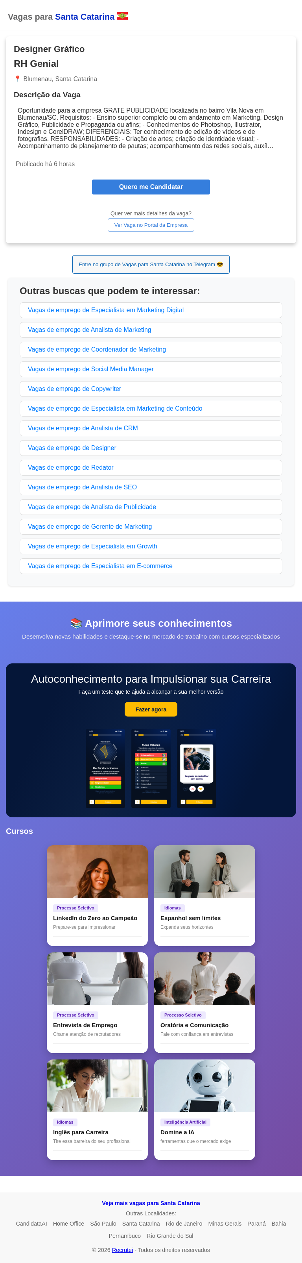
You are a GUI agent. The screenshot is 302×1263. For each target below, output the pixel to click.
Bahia (279, 1223)
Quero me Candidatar (151, 186)
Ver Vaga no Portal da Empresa (151, 225)
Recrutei (122, 1250)
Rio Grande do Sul (170, 1236)
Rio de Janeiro (184, 1223)
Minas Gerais (225, 1223)
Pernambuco (125, 1236)
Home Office (69, 1223)
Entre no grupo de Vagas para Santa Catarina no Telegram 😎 (151, 264)
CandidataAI (31, 1223)
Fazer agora (151, 709)
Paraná (256, 1223)
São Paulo (103, 1223)
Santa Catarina (141, 1223)
